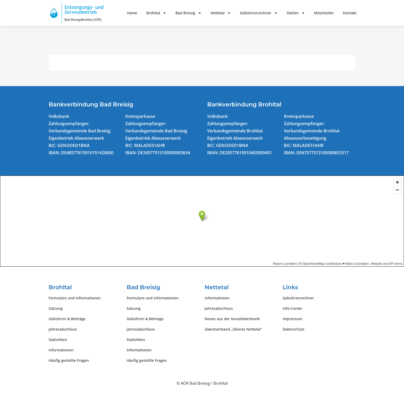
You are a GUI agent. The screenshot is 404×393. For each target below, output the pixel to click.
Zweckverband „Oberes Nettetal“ (233, 329)
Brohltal (156, 13)
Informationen (61, 349)
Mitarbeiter (324, 12)
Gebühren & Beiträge (67, 318)
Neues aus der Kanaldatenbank (232, 318)
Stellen (296, 13)
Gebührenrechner (259, 13)
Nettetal (221, 13)
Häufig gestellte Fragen (69, 360)
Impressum (292, 318)
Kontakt (349, 12)
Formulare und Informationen (75, 297)
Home (132, 12)
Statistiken (58, 339)
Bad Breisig (188, 13)
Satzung (56, 308)
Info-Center (292, 308)
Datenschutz (293, 329)
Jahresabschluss (63, 329)
